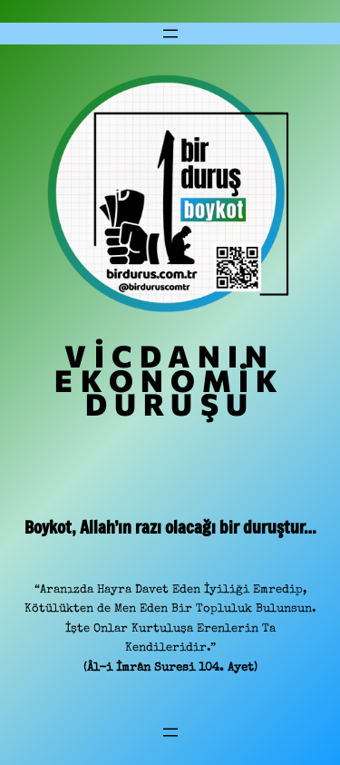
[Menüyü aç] (170, 33)
